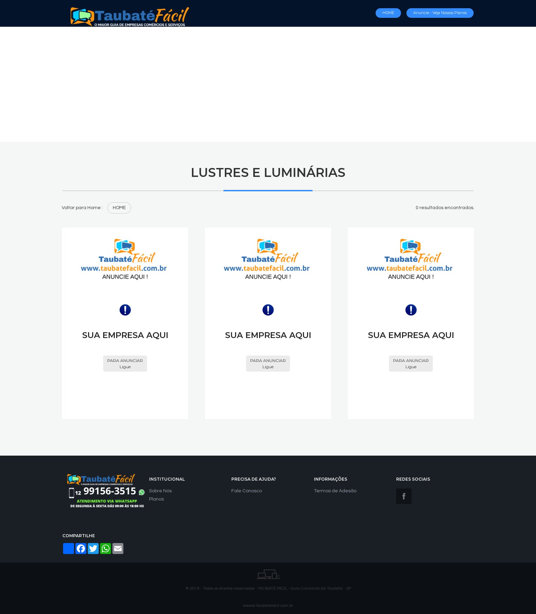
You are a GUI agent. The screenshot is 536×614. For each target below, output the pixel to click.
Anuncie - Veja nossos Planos (440, 12)
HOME (388, 12)
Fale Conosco (246, 491)
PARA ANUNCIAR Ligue (125, 363)
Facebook (404, 496)
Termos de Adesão (335, 491)
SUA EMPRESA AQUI (125, 335)
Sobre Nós (160, 491)
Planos (156, 499)
